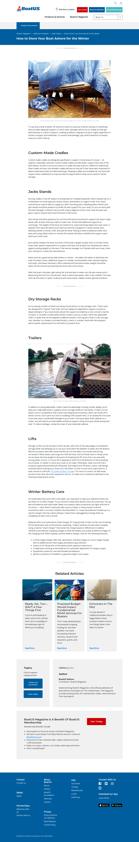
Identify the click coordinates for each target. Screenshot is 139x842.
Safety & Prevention (41, 33)
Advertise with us (23, 810)
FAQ (73, 780)
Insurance (75, 783)
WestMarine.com (34, 737)
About (46, 785)
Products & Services (55, 16)
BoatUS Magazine (79, 16)
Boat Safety (56, 33)
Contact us (21, 783)
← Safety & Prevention (28, 25)
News (19, 796)
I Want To (99, 17)
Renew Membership (114, 10)
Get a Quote (82, 10)
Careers (47, 802)
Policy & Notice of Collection (50, 816)
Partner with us (23, 815)
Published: (62, 668)
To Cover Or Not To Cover (63, 471)
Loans (74, 793)
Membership (77, 790)
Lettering (75, 797)
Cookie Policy (50, 824)
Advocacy (48, 798)
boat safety (33, 694)
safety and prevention (33, 683)
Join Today (96, 721)
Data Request (50, 821)
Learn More (104, 798)
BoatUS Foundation (49, 793)
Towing (74, 787)
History (47, 789)
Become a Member (97, 10)
